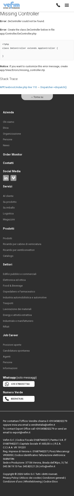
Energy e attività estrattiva (17, 315)
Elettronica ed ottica (14, 279)
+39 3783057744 (17, 384)
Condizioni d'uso (12, 481)
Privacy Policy (10, 477)
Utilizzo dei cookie (30, 477)
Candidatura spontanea (16, 350)
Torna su (37, 97)
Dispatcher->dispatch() (53, 87)
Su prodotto (10, 201)
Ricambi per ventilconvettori (19, 249)
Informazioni (10, 368)
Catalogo (8, 255)
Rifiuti (6, 326)
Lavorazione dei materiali (17, 309)
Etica (5, 127)
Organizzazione (12, 133)
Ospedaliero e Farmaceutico (19, 291)
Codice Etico (50, 481)
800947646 (14, 399)
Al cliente (8, 195)
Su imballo (9, 207)
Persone (7, 139)
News (6, 145)
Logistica (8, 213)
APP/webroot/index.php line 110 (18, 87)
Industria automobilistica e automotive (25, 297)
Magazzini (9, 219)
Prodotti (7, 238)
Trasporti (8, 303)
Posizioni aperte (12, 344)
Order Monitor (12, 154)
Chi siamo (8, 121)
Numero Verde (13, 392)
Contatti (8, 163)
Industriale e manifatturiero (18, 320)
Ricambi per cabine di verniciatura (22, 244)
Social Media (12, 171)
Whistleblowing (33, 481)
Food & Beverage (13, 285)
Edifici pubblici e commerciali (19, 274)
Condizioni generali (54, 477)
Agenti (6, 356)
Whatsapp (9, 377)
